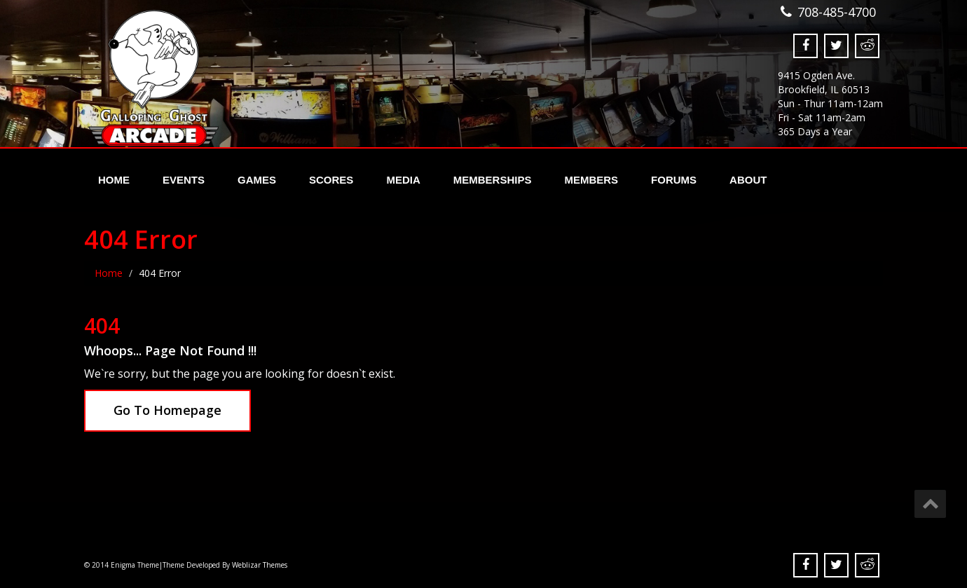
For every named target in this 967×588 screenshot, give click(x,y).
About (748, 180)
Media (403, 180)
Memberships (492, 180)
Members (591, 180)
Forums (674, 180)
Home (114, 180)
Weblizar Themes (259, 565)
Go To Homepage (167, 410)
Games (257, 180)
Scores (331, 180)
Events (184, 180)
